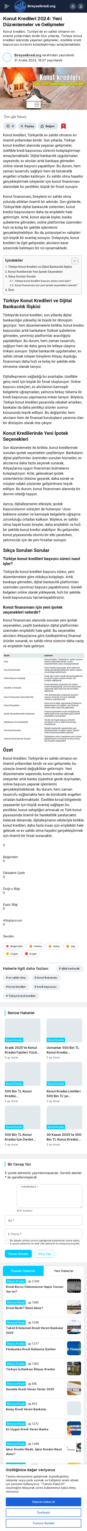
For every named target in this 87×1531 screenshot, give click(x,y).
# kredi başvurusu (45, 986)
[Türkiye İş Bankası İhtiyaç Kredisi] (43, 1368)
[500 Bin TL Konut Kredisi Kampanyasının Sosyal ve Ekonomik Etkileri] (23, 1082)
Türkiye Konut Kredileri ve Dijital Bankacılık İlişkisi (40, 267)
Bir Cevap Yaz (19, 1164)
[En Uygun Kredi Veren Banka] (43, 1428)
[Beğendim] (14, 946)
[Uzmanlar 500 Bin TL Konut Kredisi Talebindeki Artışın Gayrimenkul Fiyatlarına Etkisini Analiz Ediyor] (64, 1038)
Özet (11, 290)
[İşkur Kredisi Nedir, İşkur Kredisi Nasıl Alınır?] (43, 1448)
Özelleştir (43, 1512)
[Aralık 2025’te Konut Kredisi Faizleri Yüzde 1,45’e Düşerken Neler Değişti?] (23, 1038)
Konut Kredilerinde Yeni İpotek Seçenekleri (35, 271)
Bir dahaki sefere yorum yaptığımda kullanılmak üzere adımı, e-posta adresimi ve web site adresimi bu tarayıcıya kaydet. (45, 1242)
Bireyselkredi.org (27, 55)
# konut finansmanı (45, 977)
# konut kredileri (15, 986)
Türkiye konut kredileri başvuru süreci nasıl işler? (43, 280)
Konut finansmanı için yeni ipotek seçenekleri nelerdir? (46, 285)
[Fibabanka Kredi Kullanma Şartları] (43, 1348)
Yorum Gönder (18, 1254)
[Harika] (35, 946)
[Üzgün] (12, 954)
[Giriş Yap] (73, 6)
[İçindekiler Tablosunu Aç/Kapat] (72, 261)
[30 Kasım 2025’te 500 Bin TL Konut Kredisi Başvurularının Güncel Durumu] (64, 1126)
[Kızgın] (30, 954)
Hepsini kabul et (43, 1501)
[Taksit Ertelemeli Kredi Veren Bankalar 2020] (43, 1327)
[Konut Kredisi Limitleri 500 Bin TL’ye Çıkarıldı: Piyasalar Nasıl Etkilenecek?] (64, 1082)
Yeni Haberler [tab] (63, 1271)
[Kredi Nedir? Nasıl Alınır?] (43, 1307)
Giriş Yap (44, 1254)
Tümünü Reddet (43, 1523)
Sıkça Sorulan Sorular (22, 276)
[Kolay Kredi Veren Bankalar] (43, 1408)
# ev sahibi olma (15, 977)
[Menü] (7, 6)
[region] (43, 1497)
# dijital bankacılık (69, 968)
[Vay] (70, 946)
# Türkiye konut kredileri (20, 995)
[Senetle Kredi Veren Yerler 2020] (43, 1388)
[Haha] (54, 946)
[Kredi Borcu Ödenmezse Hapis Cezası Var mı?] (43, 1286)
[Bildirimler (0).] (81, 6)
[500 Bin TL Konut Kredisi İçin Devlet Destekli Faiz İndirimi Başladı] (23, 1126)
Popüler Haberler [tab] (23, 1271)
